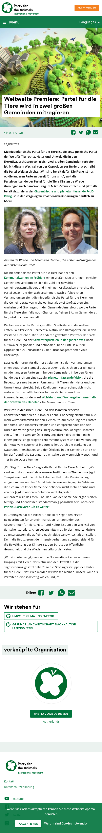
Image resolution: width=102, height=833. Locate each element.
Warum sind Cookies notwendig (65, 824)
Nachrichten (14, 132)
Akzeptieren (28, 823)
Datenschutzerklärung (19, 787)
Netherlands (51, 693)
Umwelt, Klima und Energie (30, 616)
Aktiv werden (87, 8)
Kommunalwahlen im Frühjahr (24, 278)
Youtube (14, 799)
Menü (11, 22)
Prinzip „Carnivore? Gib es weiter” (26, 507)
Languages (87, 22)
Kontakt (9, 781)
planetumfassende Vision (65, 377)
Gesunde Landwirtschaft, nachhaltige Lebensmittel (41, 626)
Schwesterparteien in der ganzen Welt (59, 340)
